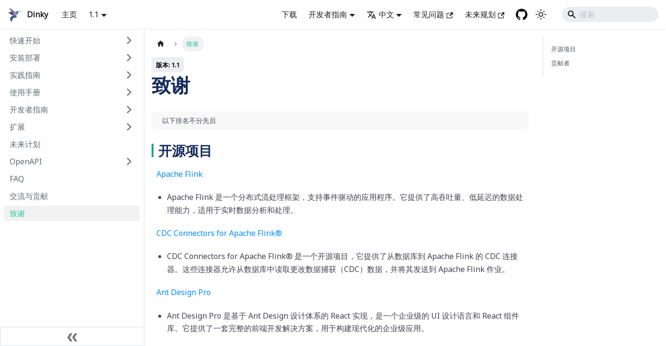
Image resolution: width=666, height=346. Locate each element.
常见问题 (433, 14)
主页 (69, 14)
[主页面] (161, 44)
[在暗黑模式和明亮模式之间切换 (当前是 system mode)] (541, 14)
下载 (289, 14)
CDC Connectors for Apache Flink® (219, 233)
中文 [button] (380, 14)
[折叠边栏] (72, 336)
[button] (72, 40)
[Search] (610, 14)
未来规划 (484, 14)
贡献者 (560, 63)
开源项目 (563, 49)
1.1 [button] (94, 14)
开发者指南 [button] (327, 14)
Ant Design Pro (183, 292)
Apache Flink (179, 174)
